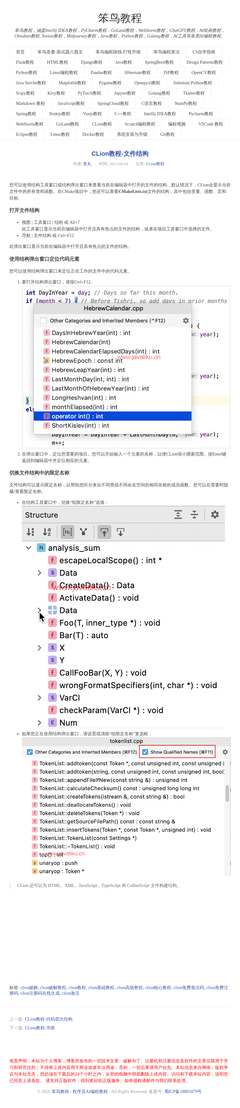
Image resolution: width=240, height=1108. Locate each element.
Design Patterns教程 (205, 62)
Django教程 (91, 62)
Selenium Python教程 (192, 83)
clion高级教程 (130, 987)
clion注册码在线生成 (40, 993)
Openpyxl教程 (147, 83)
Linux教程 (59, 134)
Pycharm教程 (201, 113)
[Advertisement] (120, 937)
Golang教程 (159, 93)
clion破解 (29, 987)
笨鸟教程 (120, 18)
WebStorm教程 (29, 124)
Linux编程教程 (64, 72)
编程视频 (177, 124)
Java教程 (123, 62)
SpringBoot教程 (159, 62)
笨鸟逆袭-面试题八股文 (60, 52)
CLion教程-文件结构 (120, 153)
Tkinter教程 (194, 93)
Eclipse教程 (27, 134)
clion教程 (77, 987)
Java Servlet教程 (31, 83)
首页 (20, 52)
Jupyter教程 (125, 93)
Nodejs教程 (59, 113)
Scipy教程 (25, 93)
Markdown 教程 (30, 103)
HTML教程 (57, 62)
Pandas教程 (101, 72)
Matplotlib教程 (72, 83)
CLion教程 (102, 124)
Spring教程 (26, 113)
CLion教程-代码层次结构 (48, 1019)
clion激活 (70, 993)
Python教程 (26, 72)
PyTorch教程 (89, 93)
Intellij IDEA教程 (160, 113)
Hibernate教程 (138, 72)
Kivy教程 (56, 93)
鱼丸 (87, 163)
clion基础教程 (101, 987)
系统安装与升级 (132, 134)
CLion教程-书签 (40, 1028)
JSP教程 (171, 72)
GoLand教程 (67, 124)
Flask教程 (25, 62)
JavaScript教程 (71, 103)
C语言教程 (152, 103)
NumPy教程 (186, 103)
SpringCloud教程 (113, 103)
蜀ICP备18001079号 (183, 1091)
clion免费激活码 (188, 987)
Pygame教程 (110, 83)
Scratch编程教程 (140, 124)
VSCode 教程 (210, 124)
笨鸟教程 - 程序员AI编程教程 (80, 1091)
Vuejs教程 (92, 113)
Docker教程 (93, 134)
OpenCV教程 (204, 72)
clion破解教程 (53, 987)
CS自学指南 (203, 52)
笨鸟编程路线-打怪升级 (118, 52)
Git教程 (167, 134)
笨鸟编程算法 (166, 52)
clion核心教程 (158, 987)
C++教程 (123, 113)
